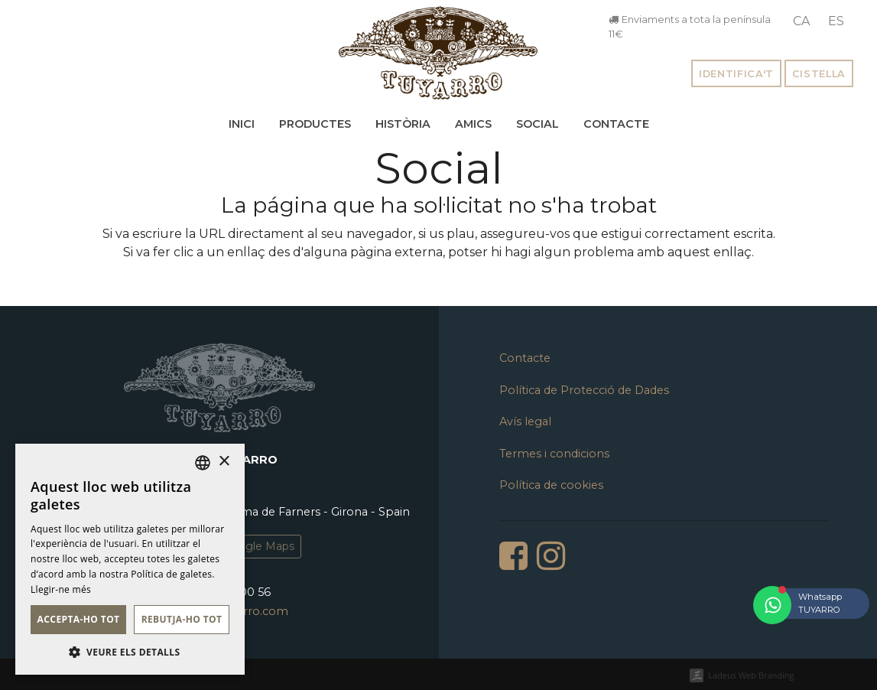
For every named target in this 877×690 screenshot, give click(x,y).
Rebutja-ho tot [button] (181, 619)
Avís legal (525, 421)
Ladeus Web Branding (751, 675)
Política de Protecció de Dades (584, 390)
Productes (315, 124)
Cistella (819, 74)
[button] (130, 651)
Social (537, 124)
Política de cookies (551, 485)
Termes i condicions (554, 454)
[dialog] (130, 559)
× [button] (223, 461)
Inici (242, 124)
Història (402, 124)
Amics (473, 124)
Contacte (616, 124)
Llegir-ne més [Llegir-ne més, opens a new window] (61, 589)
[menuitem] (801, 21)
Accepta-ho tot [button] (78, 619)
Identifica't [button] (736, 74)
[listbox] (202, 462)
